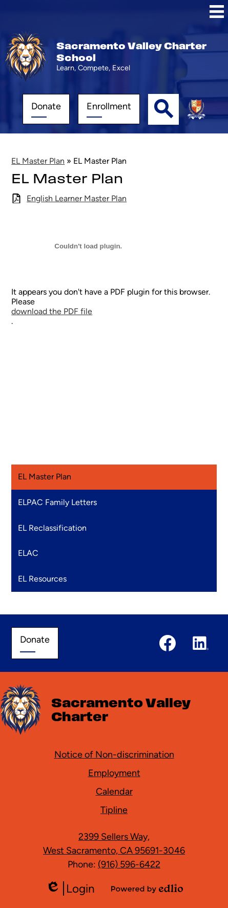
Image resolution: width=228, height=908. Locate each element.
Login (70, 888)
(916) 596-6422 (129, 864)
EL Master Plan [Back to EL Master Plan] (38, 161)
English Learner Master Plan (77, 198)
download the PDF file (51, 311)
